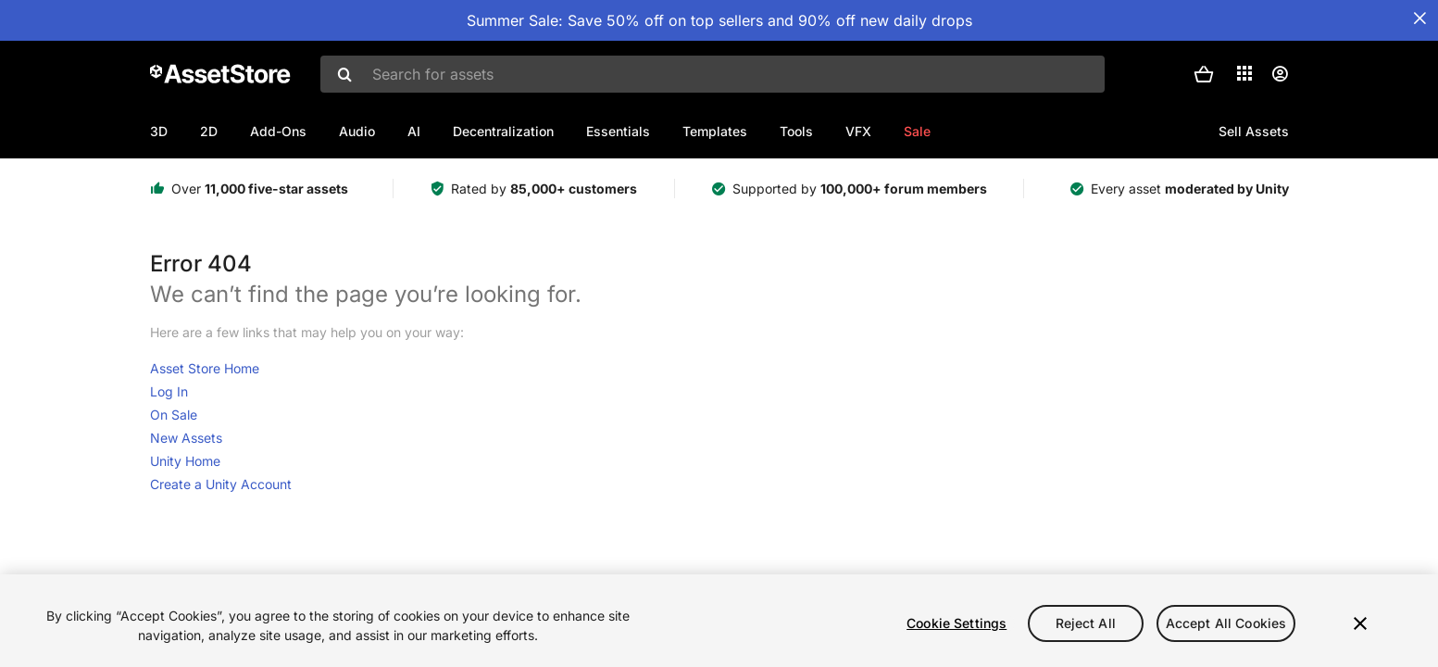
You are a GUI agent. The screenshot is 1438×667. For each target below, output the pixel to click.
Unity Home (185, 461)
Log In (169, 391)
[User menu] (1279, 74)
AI (413, 131)
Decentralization (503, 131)
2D (209, 131)
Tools (796, 131)
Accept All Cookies (1226, 623)
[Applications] (1244, 73)
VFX (858, 131)
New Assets (186, 438)
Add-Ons (278, 131)
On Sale (173, 414)
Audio (357, 131)
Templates (714, 131)
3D (159, 131)
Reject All (1086, 623)
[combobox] (713, 74)
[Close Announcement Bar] (1419, 18)
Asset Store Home (204, 368)
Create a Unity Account (221, 484)
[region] (719, 620)
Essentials (618, 131)
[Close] (1360, 623)
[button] (1204, 74)
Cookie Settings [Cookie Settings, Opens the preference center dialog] (957, 623)
